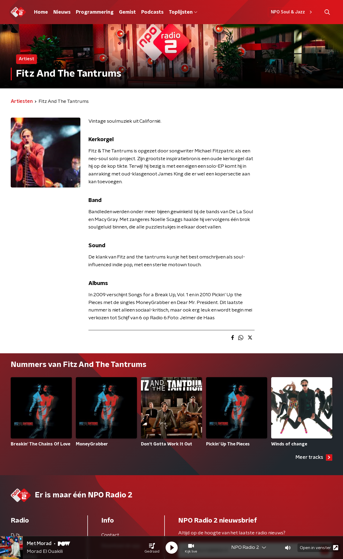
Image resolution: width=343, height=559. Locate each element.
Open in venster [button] (319, 547)
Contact (110, 535)
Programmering (95, 12)
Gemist (127, 12)
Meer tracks (314, 457)
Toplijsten (183, 12)
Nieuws (61, 12)
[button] (152, 547)
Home (41, 12)
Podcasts (152, 12)
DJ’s (15, 535)
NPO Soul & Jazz (292, 12)
